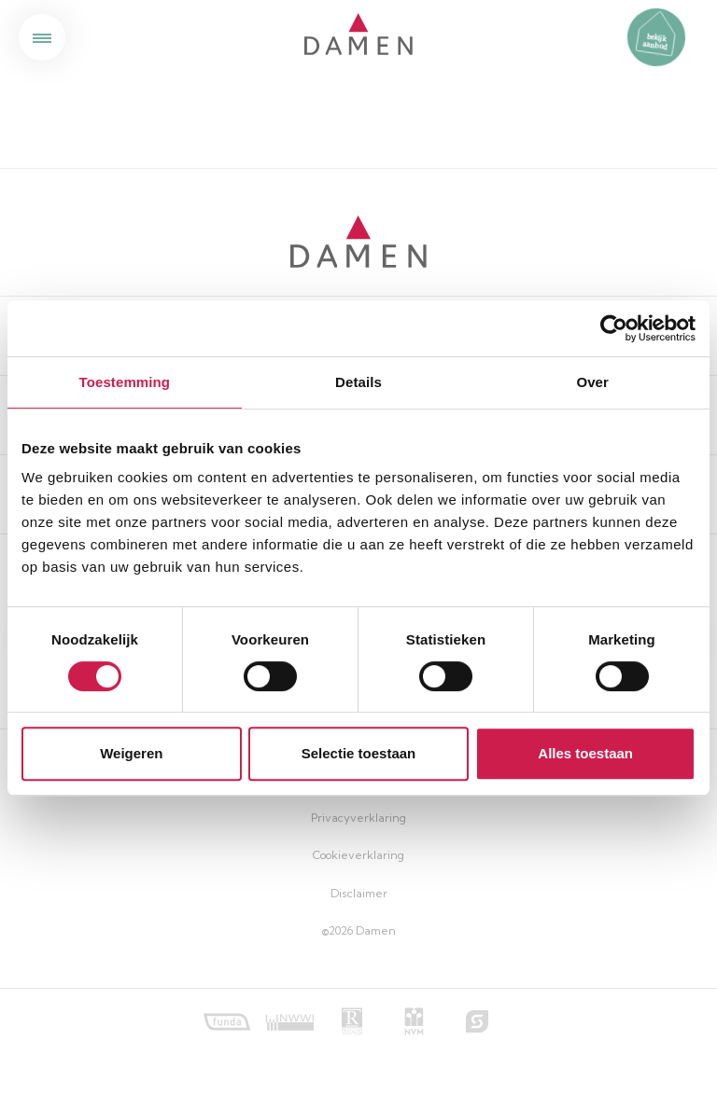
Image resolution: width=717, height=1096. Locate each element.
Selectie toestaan (359, 753)
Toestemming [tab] (125, 382)
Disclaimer (358, 893)
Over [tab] (592, 382)
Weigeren (131, 753)
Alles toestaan (585, 753)
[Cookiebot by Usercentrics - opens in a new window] (614, 328)
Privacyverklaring (358, 818)
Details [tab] (358, 382)
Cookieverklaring (358, 855)
